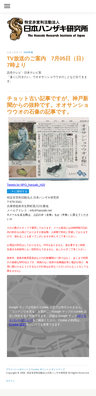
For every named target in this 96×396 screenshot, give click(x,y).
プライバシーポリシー (17, 369)
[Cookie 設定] (17, 324)
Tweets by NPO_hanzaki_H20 (26, 184)
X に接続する (18, 191)
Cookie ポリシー (40, 369)
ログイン (10, 380)
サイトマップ (58, 369)
